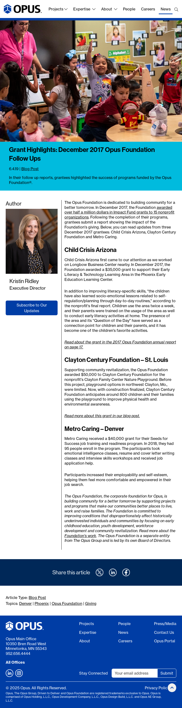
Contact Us (164, 632)
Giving (90, 603)
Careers (148, 9)
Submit (166, 673)
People (129, 9)
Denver (25, 603)
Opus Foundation (67, 603)
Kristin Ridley (24, 281)
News (166, 9)
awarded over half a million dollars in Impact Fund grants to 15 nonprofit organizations (119, 212)
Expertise (84, 9)
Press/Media (165, 623)
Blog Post (30, 168)
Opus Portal (164, 641)
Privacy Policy (157, 687)
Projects (58, 9)
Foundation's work (80, 535)
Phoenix (42, 603)
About (109, 9)
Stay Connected (93, 673)
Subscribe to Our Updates (32, 308)
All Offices (15, 662)
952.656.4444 (18, 653)
